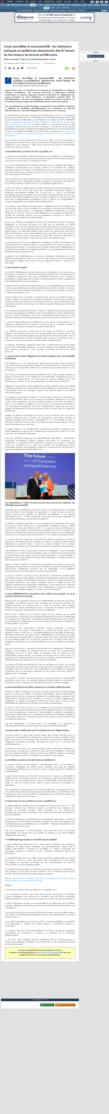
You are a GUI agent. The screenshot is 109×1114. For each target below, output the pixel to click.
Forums (10, 2)
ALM (41, 5)
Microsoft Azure (72, 10)
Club (82, 2)
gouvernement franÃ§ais (23, 879)
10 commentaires (49, 63)
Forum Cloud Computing (24, 10)
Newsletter (49, 2)
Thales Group (37, 881)
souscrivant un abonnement (48, 953)
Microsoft (48, 5)
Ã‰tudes (67, 2)
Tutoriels (19, 2)
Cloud (33, 5)
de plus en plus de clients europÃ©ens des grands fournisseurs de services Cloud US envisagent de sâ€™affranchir (40, 133)
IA (37, 5)
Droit (75, 2)
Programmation (76, 5)
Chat (40, 2)
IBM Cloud (65, 8)
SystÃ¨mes (104, 5)
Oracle (52, 8)
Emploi (59, 2)
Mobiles (96, 5)
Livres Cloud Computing (40, 10)
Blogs (33, 2)
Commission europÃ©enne (46, 879)
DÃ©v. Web (61, 5)
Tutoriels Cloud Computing (58, 10)
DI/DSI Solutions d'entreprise (20, 5)
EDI (68, 5)
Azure (58, 8)
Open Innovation (24, 881)
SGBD (84, 5)
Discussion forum (96, 56)
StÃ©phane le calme (33, 63)
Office (90, 5)
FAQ (27, 2)
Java (54, 5)
